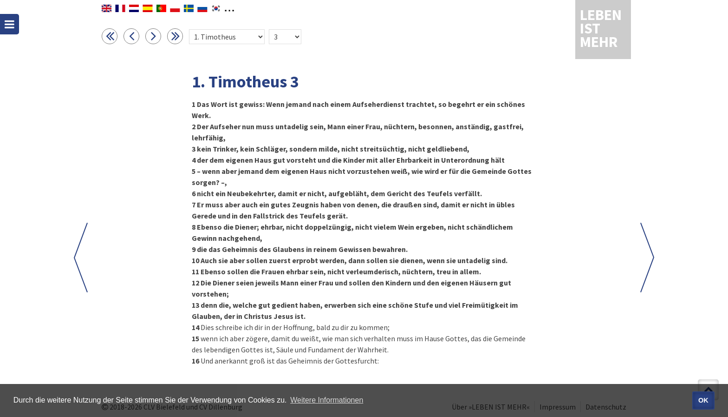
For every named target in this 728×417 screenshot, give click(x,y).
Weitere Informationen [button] (326, 400)
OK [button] (703, 400)
